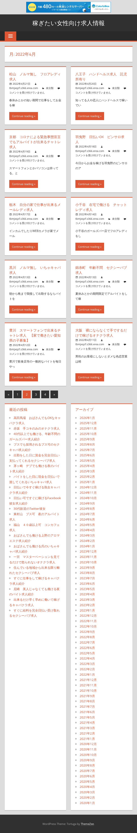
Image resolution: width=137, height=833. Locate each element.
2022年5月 (87, 653)
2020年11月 (88, 749)
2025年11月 (88, 428)
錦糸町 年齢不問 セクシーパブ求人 (100, 270)
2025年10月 (88, 434)
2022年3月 (87, 664)
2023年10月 (88, 562)
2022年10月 (88, 626)
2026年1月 (87, 418)
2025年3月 (87, 471)
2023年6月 (87, 583)
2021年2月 (87, 733)
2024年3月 (87, 535)
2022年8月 (87, 637)
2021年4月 (87, 722)
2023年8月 (87, 573)
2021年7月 (87, 706)
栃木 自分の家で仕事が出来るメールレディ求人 (34, 207)
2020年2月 (87, 797)
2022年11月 (88, 621)
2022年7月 (87, 642)
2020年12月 (88, 744)
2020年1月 (87, 803)
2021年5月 (87, 717)
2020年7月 (87, 771)
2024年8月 (87, 508)
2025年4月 (87, 466)
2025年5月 (87, 460)
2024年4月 (87, 530)
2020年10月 (88, 755)
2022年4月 (87, 658)
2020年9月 (87, 760)
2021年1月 (87, 739)
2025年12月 (88, 423)
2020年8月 (87, 765)
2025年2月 (87, 476)
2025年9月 (87, 439)
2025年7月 (87, 450)
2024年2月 (87, 541)
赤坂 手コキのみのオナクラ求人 (37, 428)
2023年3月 (87, 599)
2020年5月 (87, 781)
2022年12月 (88, 615)
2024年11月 (88, 492)
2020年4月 (87, 787)
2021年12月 (88, 680)
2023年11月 (88, 557)
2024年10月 (88, 498)
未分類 (49, 88)
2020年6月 (87, 776)
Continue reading (22, 116)
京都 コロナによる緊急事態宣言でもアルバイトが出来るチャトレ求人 (34, 142)
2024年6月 (87, 519)
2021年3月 (87, 728)
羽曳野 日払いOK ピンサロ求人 (101, 139)
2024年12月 (88, 487)
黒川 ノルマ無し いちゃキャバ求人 (34, 270)
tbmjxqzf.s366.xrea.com (23, 88)
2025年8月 (87, 444)
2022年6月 (87, 648)
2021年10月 (88, 690)
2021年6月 (87, 712)
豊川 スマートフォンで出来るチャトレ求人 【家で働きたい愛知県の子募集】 (34, 335)
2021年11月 (88, 685)
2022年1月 (87, 674)
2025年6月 (87, 455)
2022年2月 (87, 669)
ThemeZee (87, 824)
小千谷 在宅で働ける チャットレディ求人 (100, 207)
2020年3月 (87, 792)
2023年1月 (87, 610)
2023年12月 (88, 551)
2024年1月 (87, 546)
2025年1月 (87, 482)
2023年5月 (87, 589)
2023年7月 (87, 578)
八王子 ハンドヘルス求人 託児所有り (100, 76)
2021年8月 (87, 701)
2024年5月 (87, 525)
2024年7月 (87, 514)
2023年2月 (87, 605)
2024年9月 (87, 503)
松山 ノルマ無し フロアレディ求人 (34, 76)
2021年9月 (87, 696)
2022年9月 (87, 632)
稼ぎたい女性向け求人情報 (68, 23)
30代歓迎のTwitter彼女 (30, 508)
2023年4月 (87, 594)
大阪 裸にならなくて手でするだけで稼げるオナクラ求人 (100, 332)
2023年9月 (87, 567)
